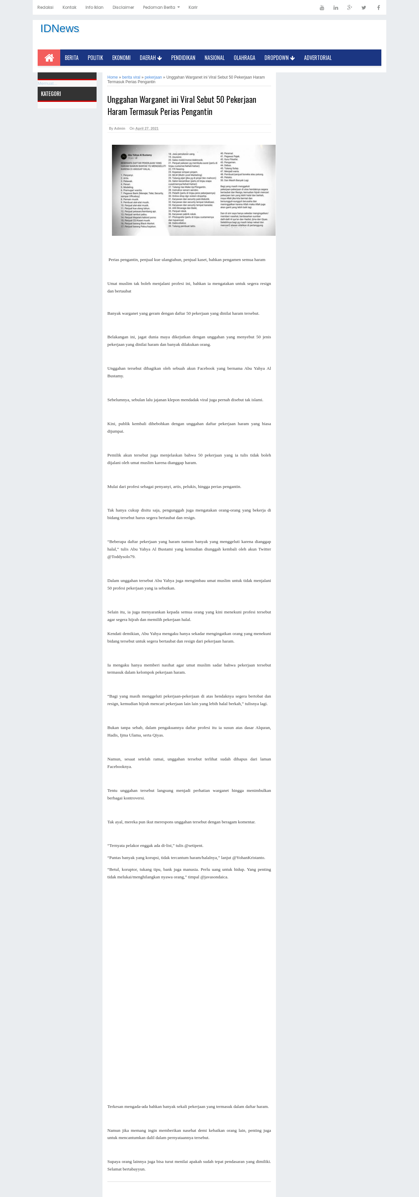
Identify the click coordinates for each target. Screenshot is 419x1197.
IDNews (59, 28)
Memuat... (47, 83)
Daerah (151, 58)
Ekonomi (121, 58)
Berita (72, 58)
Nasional (215, 58)
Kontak (69, 7)
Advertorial (318, 58)
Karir (193, 7)
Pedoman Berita (159, 7)
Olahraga (244, 58)
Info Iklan (94, 7)
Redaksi (45, 7)
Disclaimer (123, 7)
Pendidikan (183, 58)
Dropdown (279, 58)
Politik (95, 58)
